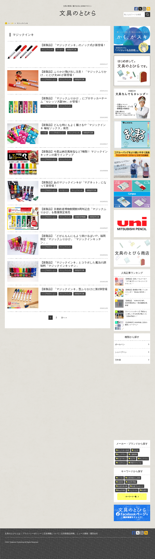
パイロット (122, 463)
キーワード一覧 (130, 497)
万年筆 (132, 360)
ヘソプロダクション (49, 79)
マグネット (64, 190)
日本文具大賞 (122, 486)
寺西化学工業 (71, 49)
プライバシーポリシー (32, 534)
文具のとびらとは (12, 534)
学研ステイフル (135, 463)
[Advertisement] (132, 402)
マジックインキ (47, 49)
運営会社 (94, 534)
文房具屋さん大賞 (133, 478)
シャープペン (132, 352)
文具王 (144, 490)
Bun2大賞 (121, 490)
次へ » (64, 318)
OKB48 (120, 482)
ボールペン (132, 344)
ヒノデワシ (122, 454)
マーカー (60, 49)
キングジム (144, 459)
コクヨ (136, 450)
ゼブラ (132, 459)
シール (120, 478)
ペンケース (133, 490)
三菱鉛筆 (133, 454)
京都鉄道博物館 (80, 217)
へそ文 (44, 133)
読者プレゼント (137, 486)
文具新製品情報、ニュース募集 (74, 534)
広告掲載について (51, 534)
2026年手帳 (132, 482)
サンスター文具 (123, 450)
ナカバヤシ (122, 459)
